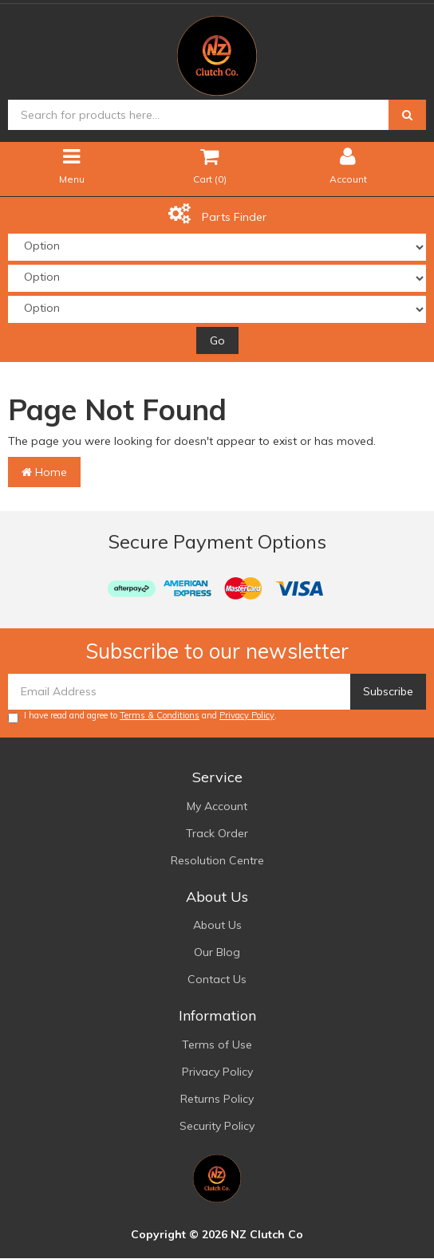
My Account (217, 806)
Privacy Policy (246, 715)
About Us (217, 925)
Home (44, 472)
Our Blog (217, 952)
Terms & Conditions (159, 715)
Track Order (217, 833)
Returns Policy (217, 1099)
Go (217, 340)
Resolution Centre (217, 860)
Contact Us (217, 979)
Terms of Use (217, 1044)
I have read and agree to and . (142, 716)
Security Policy (217, 1126)
